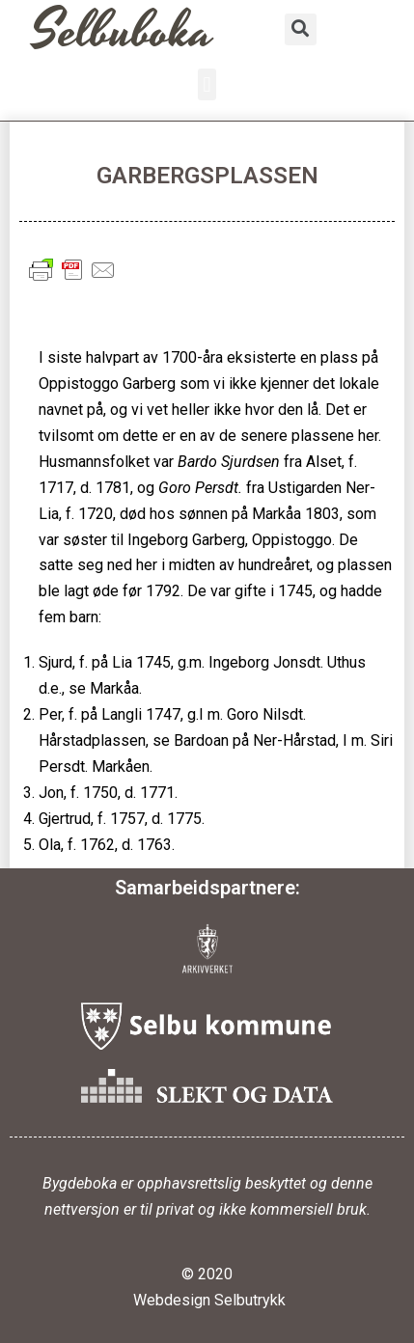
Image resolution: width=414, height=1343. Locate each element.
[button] (207, 84)
